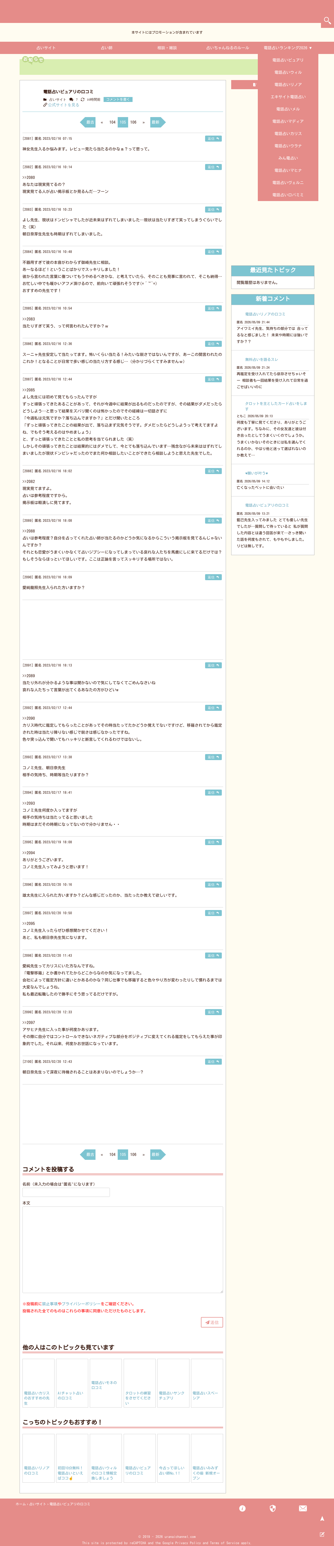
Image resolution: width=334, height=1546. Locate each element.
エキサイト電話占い (288, 97)
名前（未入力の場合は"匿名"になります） (59, 1184)
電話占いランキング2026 (285, 48)
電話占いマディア (288, 121)
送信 (214, 1322)
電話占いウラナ (288, 146)
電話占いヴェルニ (288, 183)
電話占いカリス (288, 134)
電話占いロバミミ (288, 195)
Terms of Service (224, 1543)
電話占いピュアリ (288, 60)
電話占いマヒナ (288, 170)
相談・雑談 (167, 48)
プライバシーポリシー (81, 1304)
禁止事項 (50, 1304)
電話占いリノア (288, 85)
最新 (155, 122)
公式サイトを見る (63, 105)
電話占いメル (288, 109)
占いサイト (46, 48)
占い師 (106, 48)
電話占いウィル (288, 72)
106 (133, 122)
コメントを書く (118, 99)
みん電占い (288, 158)
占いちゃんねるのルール (227, 48)
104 (112, 122)
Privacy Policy (188, 1543)
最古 (90, 122)
